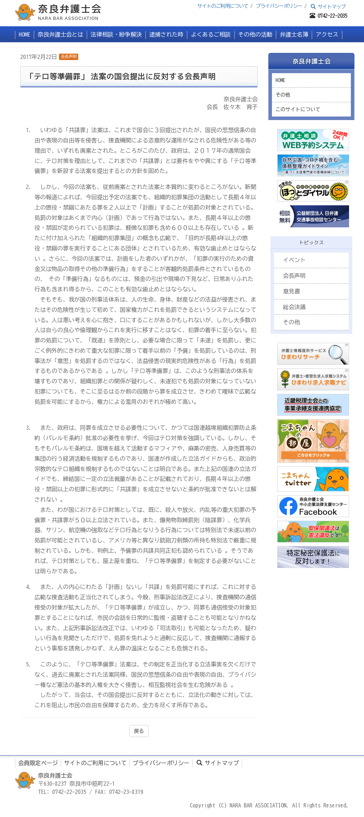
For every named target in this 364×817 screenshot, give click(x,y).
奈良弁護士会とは (60, 34)
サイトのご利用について (222, 6)
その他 (282, 94)
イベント (294, 260)
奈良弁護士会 (311, 61)
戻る (139, 731)
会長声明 (68, 56)
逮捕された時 (166, 34)
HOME (24, 34)
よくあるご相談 (211, 34)
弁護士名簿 (294, 34)
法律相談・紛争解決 (116, 34)
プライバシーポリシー (279, 6)
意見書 (291, 291)
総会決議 (294, 307)
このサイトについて (297, 109)
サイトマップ (328, 6)
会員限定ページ (38, 763)
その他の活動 (255, 34)
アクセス (327, 34)
